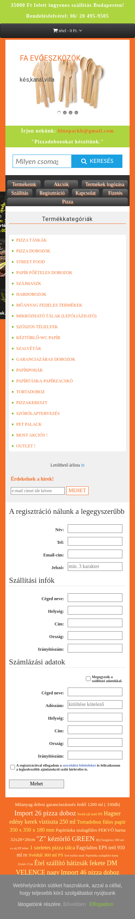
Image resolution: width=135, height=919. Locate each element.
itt (83, 465)
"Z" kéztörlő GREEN (65, 838)
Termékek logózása (104, 184)
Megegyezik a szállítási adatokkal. (103, 679)
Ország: (56, 636)
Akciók (61, 184)
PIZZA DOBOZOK (31, 251)
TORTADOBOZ (28, 391)
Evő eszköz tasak (74, 855)
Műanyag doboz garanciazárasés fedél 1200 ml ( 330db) (67, 804)
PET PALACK (27, 424)
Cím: (59, 624)
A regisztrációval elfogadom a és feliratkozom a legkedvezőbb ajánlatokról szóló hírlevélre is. (64, 767)
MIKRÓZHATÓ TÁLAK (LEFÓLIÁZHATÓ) (54, 316)
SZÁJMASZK (26, 283)
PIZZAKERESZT (30, 402)
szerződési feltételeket (79, 765)
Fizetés (115, 193)
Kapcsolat (86, 193)
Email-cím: (53, 555)
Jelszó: (57, 567)
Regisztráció (52, 193)
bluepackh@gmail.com (86, 131)
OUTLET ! (23, 446)
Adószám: (54, 705)
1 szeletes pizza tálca (52, 847)
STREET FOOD (28, 261)
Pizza (67, 201)
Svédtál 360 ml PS (45, 855)
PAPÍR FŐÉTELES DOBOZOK (42, 272)
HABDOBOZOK (29, 294)
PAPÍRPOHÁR (27, 370)
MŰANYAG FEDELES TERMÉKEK (47, 305)
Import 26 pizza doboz (45, 813)
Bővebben (74, 904)
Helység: (56, 611)
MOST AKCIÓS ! (30, 435)
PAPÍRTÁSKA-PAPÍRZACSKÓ (42, 381)
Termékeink (24, 184)
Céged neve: (52, 598)
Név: (59, 529)
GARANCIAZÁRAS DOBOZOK (43, 359)
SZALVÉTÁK (26, 348)
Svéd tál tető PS (90, 814)
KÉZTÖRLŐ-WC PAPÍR (36, 337)
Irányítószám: (51, 649)
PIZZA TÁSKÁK (29, 240)
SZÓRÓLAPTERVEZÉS (36, 413)
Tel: (60, 542)
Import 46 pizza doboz (90, 872)
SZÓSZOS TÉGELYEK (35, 326)
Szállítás (19, 193)
